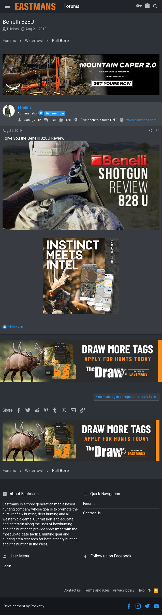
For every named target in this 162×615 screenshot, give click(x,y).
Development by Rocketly (24, 606)
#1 (157, 131)
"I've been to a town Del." (99, 120)
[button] (8, 6)
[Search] (155, 6)
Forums (89, 504)
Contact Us (92, 513)
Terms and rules (97, 590)
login (7, 566)
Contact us (72, 590)
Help (141, 590)
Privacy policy (124, 590)
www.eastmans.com (141, 120)
